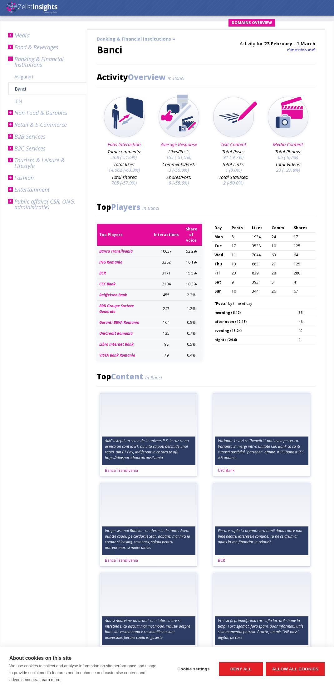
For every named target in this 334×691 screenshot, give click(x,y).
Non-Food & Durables (41, 112)
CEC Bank (226, 470)
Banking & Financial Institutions (39, 61)
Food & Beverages (36, 47)
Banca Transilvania (121, 470)
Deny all (241, 669)
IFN (18, 101)
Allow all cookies (295, 669)
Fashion (24, 177)
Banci (20, 89)
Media (22, 35)
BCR (221, 560)
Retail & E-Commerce (40, 124)
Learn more (50, 679)
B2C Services (30, 148)
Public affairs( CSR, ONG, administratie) (44, 204)
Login (168, 22)
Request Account (203, 22)
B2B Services (30, 136)
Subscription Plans (303, 22)
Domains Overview (252, 22)
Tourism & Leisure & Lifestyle (39, 163)
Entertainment (32, 189)
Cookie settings (193, 669)
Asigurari (23, 76)
